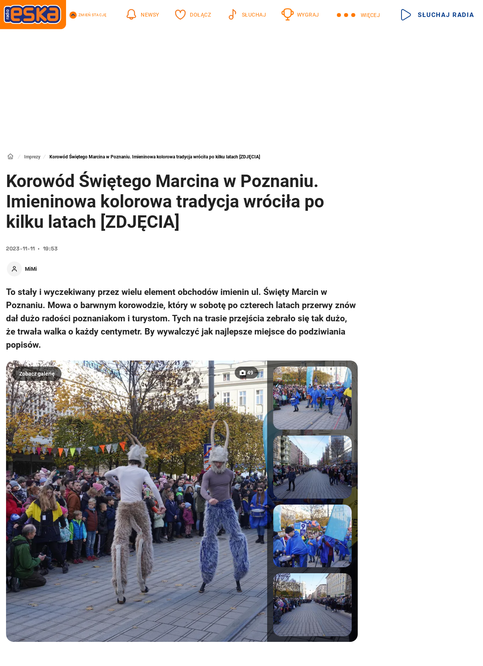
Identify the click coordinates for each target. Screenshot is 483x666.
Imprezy (32, 157)
